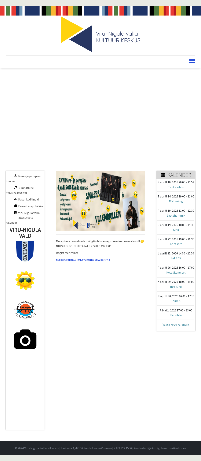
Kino (176, 230)
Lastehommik (176, 215)
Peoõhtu (176, 315)
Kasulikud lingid (28, 199)
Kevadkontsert (176, 272)
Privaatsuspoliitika (30, 206)
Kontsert (176, 244)
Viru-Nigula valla (29, 213)
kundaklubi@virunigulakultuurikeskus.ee (160, 448)
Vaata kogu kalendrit (176, 324)
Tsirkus (176, 301)
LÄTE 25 (176, 258)
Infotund (176, 287)
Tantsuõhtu (176, 187)
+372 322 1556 (123, 448)
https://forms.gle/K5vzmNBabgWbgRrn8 (83, 259)
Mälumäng (176, 201)
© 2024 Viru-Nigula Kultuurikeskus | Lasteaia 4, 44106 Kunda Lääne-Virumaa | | (74, 448)
